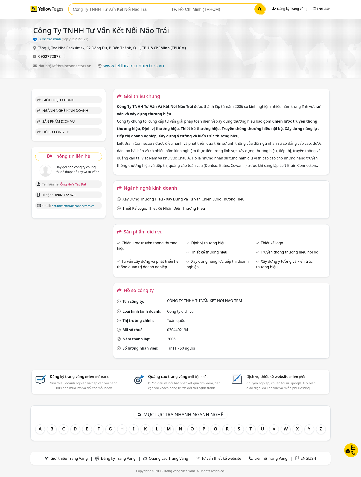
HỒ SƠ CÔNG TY (53, 132)
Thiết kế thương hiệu (209, 252)
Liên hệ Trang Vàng (271, 458)
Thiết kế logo (272, 242)
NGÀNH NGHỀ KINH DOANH (62, 110)
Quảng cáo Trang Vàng (168, 458)
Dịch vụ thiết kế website (275, 376)
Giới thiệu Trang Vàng (69, 458)
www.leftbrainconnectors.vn (133, 65)
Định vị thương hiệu (208, 242)
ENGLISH (322, 8)
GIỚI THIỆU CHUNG (55, 99)
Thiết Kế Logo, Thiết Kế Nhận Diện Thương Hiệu (163, 208)
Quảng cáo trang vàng (178, 376)
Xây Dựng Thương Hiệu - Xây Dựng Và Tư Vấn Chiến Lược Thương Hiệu (183, 199)
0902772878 (49, 56)
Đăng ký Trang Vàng (289, 8)
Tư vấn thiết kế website (221, 458)
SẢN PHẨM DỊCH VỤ (56, 121)
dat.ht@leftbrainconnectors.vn (65, 65)
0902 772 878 (65, 195)
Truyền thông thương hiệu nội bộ (289, 252)
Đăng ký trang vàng (80, 376)
